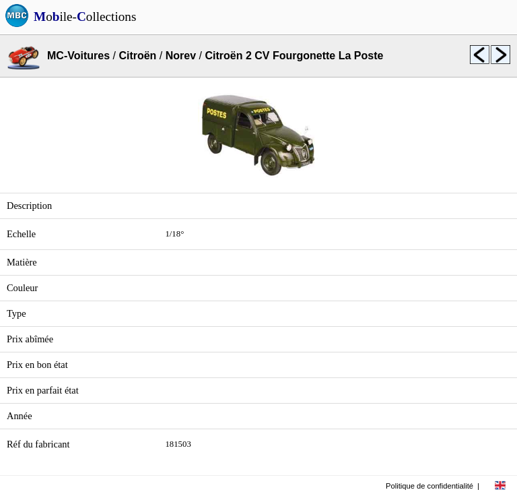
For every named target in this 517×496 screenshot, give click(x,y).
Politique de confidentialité (429, 486)
